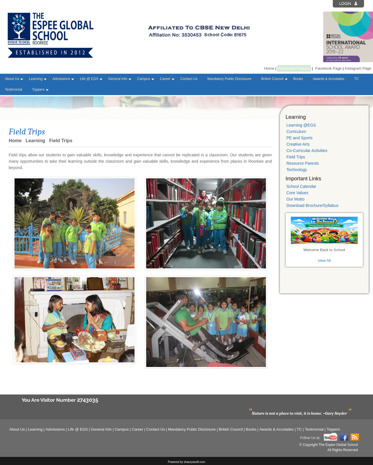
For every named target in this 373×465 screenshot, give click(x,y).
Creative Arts (298, 144)
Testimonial (13, 90)
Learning (36, 79)
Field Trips (295, 157)
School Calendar (301, 186)
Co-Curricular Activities (307, 150)
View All (324, 260)
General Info (117, 79)
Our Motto (295, 199)
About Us (12, 79)
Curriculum (296, 131)
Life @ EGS (89, 79)
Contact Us (188, 79)
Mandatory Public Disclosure (229, 79)
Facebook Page (328, 68)
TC (356, 79)
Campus (143, 79)
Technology (296, 169)
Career (165, 79)
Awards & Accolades (328, 79)
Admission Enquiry (294, 68)
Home (269, 68)
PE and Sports (299, 138)
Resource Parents (302, 163)
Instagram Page (358, 68)
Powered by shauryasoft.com (186, 462)
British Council (272, 79)
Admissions (61, 79)
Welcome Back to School (324, 250)
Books (298, 79)
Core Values (297, 192)
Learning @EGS (301, 125)
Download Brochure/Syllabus (312, 205)
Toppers (38, 90)
